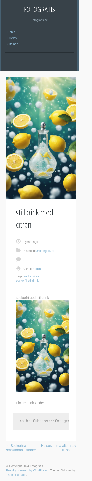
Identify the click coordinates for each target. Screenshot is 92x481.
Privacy (12, 38)
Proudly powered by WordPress (27, 470)
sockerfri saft (32, 276)
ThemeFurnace (16, 475)
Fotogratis (39, 9)
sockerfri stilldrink (27, 280)
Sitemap (12, 44)
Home (11, 32)
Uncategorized (45, 251)
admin (36, 269)
